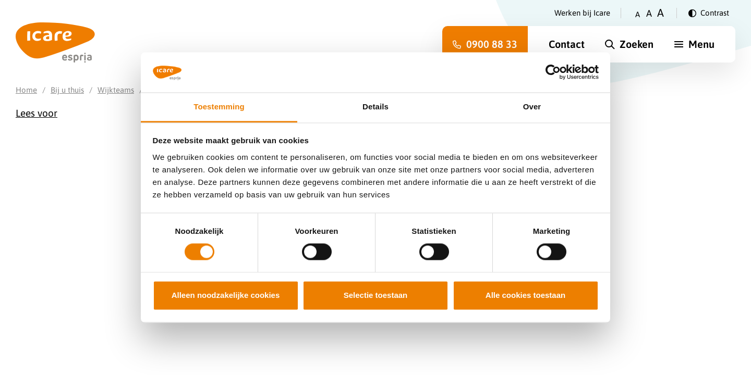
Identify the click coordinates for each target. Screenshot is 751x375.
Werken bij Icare (582, 12)
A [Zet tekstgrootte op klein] (637, 14)
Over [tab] (532, 106)
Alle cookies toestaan (525, 295)
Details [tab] (375, 106)
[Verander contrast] (708, 13)
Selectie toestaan (376, 295)
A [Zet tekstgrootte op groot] (660, 13)
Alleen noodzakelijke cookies (226, 295)
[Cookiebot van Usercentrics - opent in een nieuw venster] (553, 72)
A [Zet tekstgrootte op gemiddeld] (649, 13)
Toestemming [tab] (219, 106)
